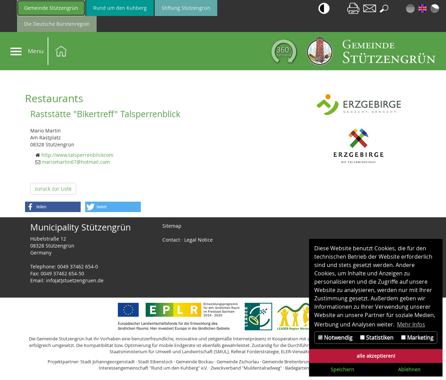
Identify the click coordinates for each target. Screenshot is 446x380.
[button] (53, 207)
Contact (171, 239)
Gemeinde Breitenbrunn (287, 361)
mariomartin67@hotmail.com (76, 162)
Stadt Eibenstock (155, 361)
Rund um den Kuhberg (120, 8)
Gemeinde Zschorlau (238, 361)
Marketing (417, 337)
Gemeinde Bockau (194, 361)
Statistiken (377, 337)
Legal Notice (198, 239)
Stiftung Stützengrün (186, 8)
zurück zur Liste (53, 188)
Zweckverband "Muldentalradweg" (246, 368)
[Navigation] (16, 51)
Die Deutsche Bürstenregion (57, 24)
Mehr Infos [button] (411, 324)
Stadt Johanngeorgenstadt (107, 361)
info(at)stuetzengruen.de (75, 280)
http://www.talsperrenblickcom (77, 155)
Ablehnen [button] (409, 369)
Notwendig (335, 337)
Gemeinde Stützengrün (51, 8)
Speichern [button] (342, 369)
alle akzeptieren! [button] (376, 356)
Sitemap (171, 226)
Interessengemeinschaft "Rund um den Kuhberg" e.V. (153, 368)
